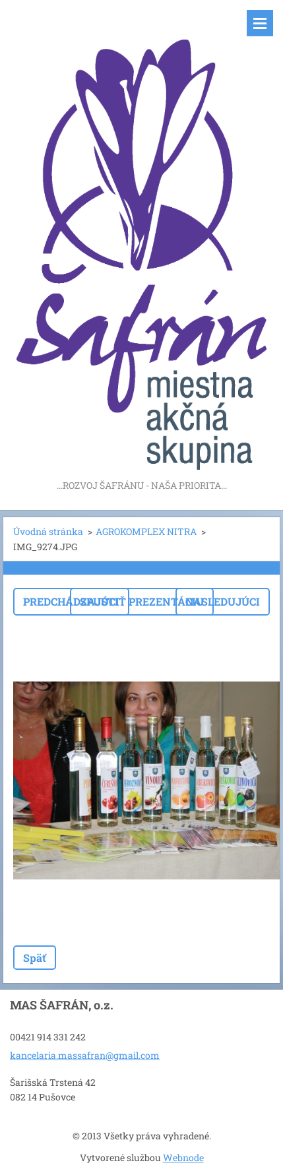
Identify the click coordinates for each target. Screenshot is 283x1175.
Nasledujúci (222, 601)
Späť (34, 958)
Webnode (183, 1157)
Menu (260, 23)
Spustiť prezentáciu (142, 601)
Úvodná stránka (48, 531)
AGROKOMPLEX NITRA (146, 531)
